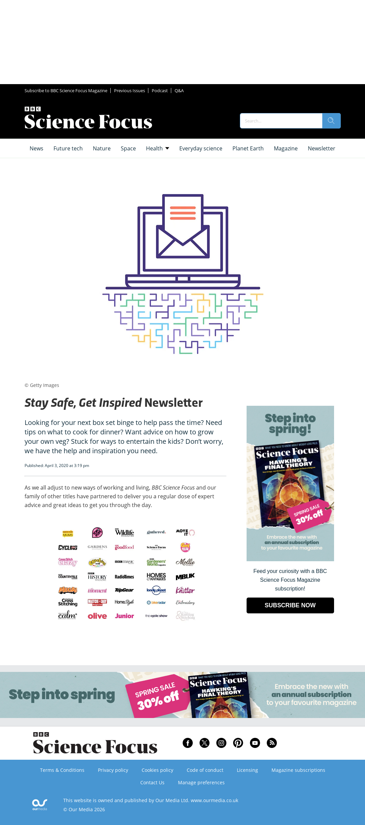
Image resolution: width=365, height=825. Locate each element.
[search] (331, 121)
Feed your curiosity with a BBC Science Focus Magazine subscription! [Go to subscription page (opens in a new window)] (290, 579)
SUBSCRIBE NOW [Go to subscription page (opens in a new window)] (290, 605)
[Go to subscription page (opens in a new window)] (290, 559)
